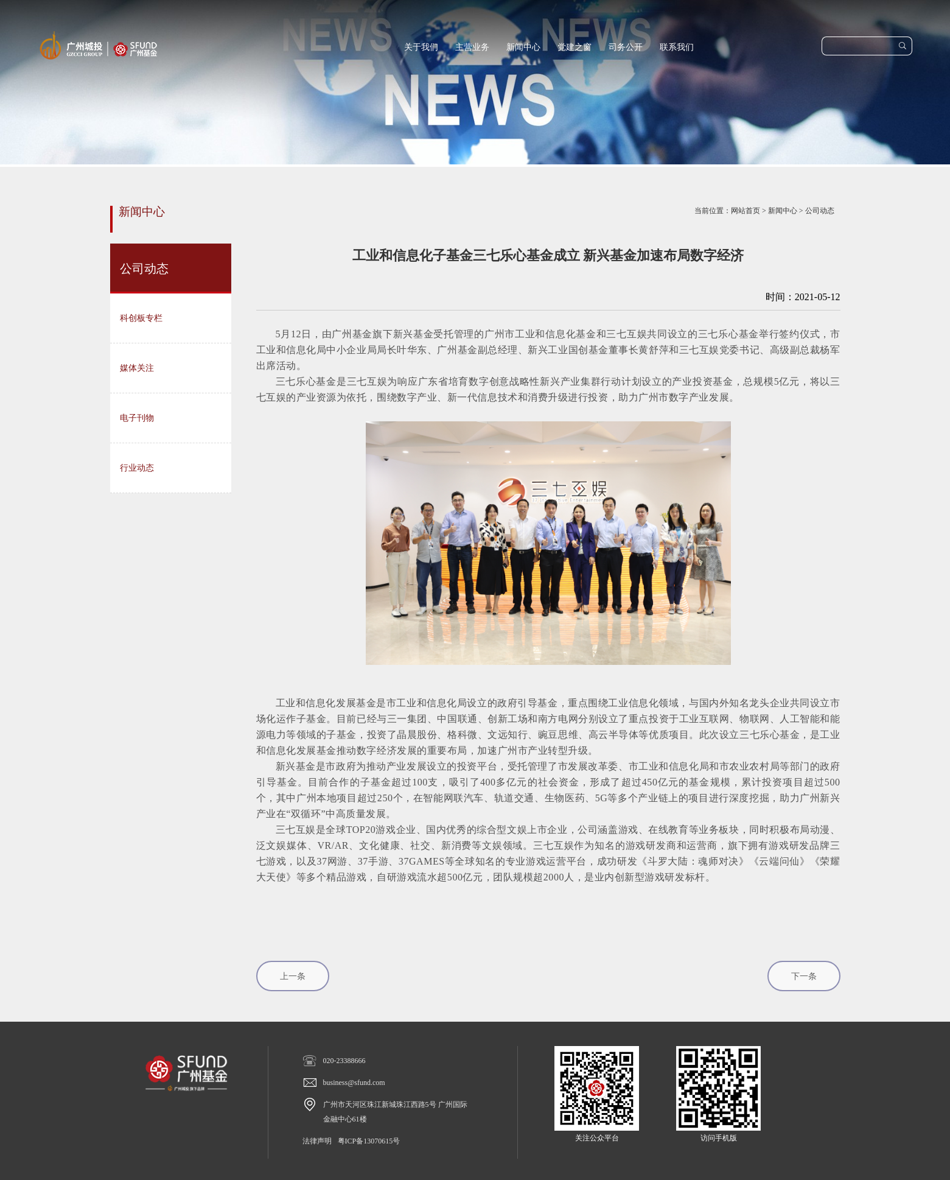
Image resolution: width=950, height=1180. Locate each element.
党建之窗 (574, 47)
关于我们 (421, 47)
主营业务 (472, 47)
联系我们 (677, 47)
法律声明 (317, 1141)
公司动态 (819, 210)
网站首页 (745, 210)
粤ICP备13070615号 (369, 1141)
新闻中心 (523, 47)
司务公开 (626, 47)
